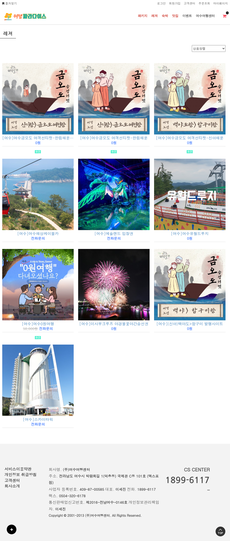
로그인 (161, 3)
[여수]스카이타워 (38, 419)
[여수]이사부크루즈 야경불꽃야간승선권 (113, 323)
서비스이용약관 (17, 469)
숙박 (165, 16)
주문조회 (204, 3)
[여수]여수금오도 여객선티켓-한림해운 (114, 138)
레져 (154, 16)
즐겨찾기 (9, 3)
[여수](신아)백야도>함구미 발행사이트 (189, 323)
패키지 (142, 16)
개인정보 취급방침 (20, 474)
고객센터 (189, 3)
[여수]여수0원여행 (38, 323)
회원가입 (175, 3)
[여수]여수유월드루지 (190, 233)
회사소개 (12, 486)
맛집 (175, 16)
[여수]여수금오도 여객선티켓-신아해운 (189, 138)
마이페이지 (220, 3)
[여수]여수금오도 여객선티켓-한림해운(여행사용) (38, 138)
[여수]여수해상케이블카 (38, 233)
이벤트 (187, 16)
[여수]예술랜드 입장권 (113, 233)
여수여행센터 (205, 16)
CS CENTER (197, 469)
